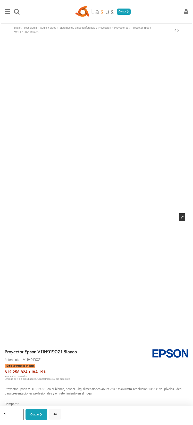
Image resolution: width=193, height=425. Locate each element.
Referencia (12, 360)
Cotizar (36, 414)
